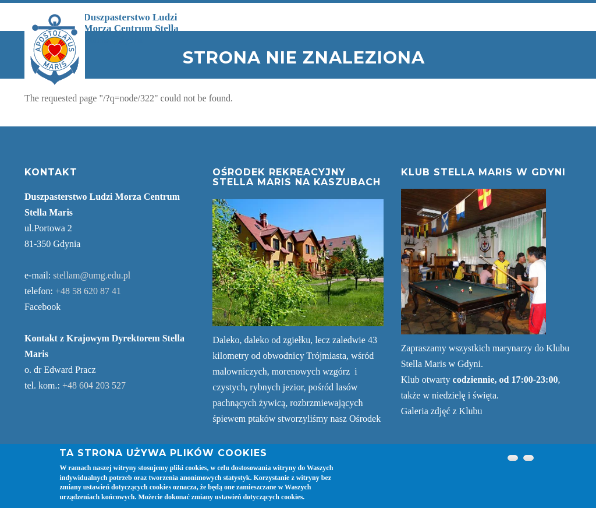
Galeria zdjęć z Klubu (442, 411)
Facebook (42, 307)
